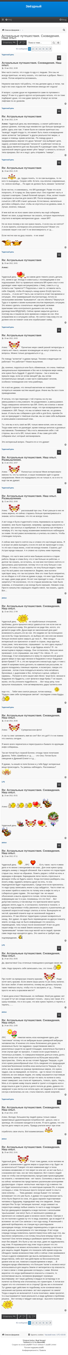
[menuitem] (8, 20)
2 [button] (33, 49)
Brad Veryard (40, 1340)
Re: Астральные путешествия (21, 116)
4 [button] (39, 49)
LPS (3, 782)
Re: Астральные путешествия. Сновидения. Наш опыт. (31, 607)
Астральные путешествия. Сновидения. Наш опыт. (31, 37)
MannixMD (41, 1342)
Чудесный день (8, 55)
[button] (50, 49)
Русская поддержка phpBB (34, 1347)
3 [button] (36, 49)
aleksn (4, 598)
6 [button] (46, 49)
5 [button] (43, 49)
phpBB (28, 1345)
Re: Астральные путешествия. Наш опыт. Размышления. (29, 458)
